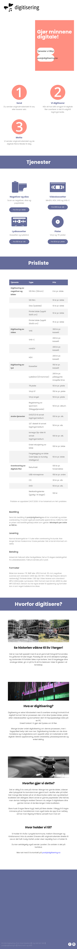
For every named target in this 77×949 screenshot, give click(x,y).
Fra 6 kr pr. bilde (19, 210)
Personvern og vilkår (25, 945)
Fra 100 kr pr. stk (19, 241)
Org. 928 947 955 (38, 943)
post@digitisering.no (45, 58)
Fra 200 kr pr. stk (57, 207)
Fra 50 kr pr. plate (58, 241)
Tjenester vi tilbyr (45, 51)
